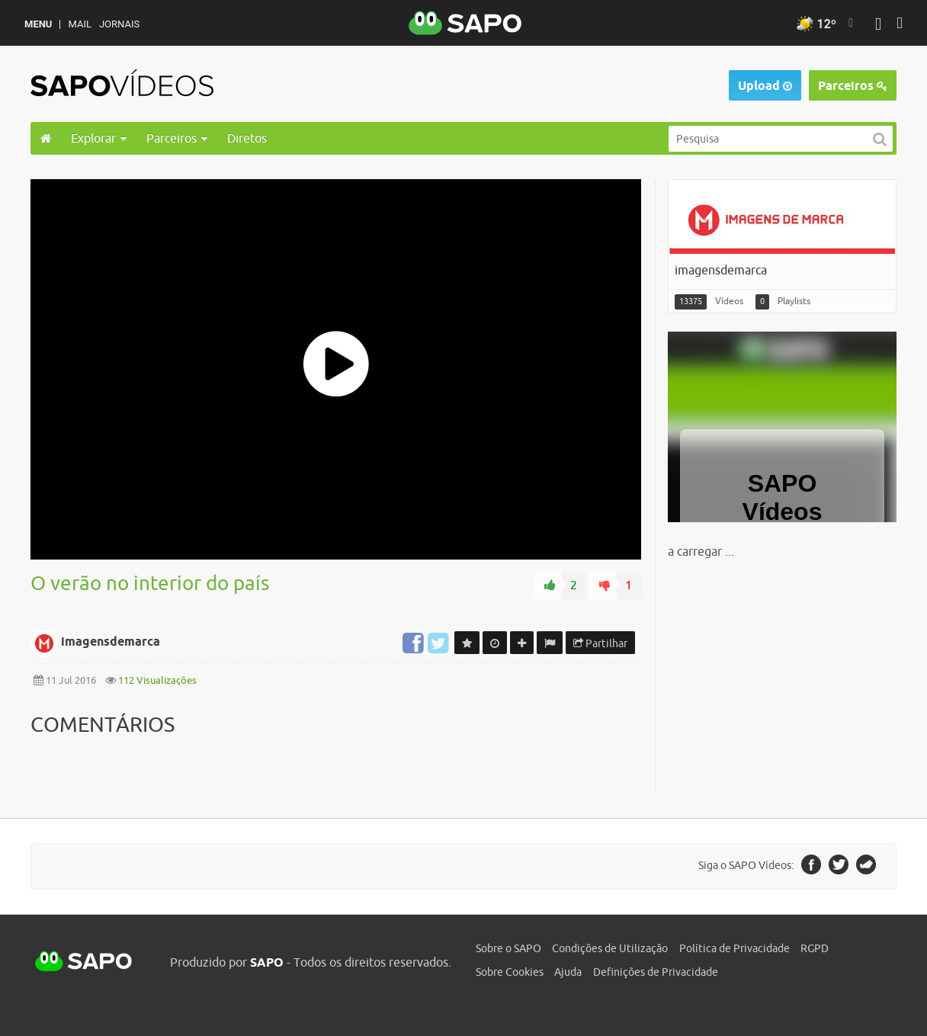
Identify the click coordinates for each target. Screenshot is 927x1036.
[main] (463, 486)
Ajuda (568, 972)
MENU (38, 24)
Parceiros (852, 86)
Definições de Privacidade (655, 972)
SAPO (83, 962)
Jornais (119, 24)
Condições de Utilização (610, 948)
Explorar (99, 138)
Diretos (247, 138)
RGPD (814, 948)
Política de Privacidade (734, 948)
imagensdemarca (110, 641)
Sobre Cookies (510, 972)
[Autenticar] (878, 25)
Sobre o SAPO (508, 948)
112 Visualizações (156, 680)
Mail (79, 24)
